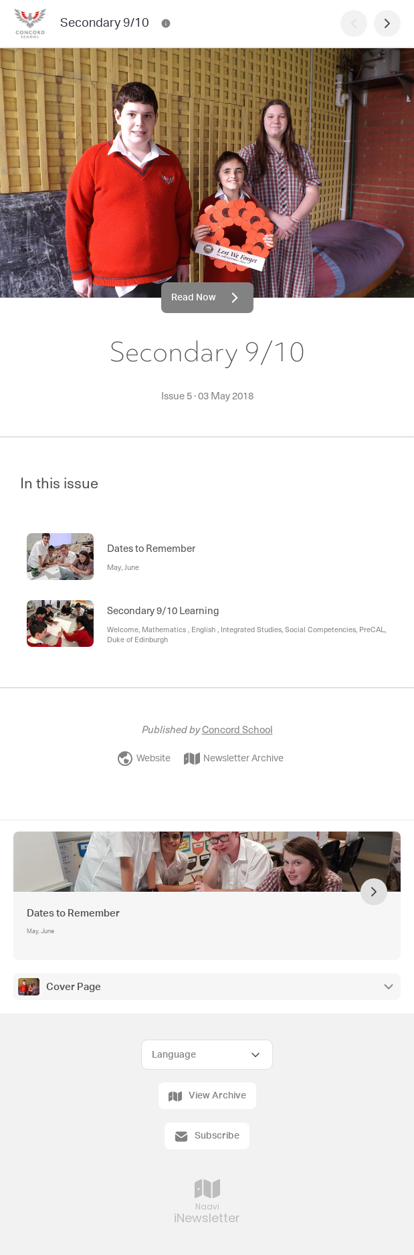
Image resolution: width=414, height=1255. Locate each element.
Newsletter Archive (234, 759)
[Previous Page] (353, 23)
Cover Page (73, 987)
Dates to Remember (73, 913)
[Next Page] (387, 23)
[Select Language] (207, 1054)
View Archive (207, 1096)
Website (144, 759)
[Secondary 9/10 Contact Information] (166, 23)
